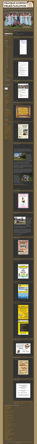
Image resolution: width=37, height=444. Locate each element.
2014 (6, 63)
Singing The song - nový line (8, 430)
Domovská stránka (23, 401)
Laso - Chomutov (6, 115)
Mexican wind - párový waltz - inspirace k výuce (10, 423)
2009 (6, 68)
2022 (6, 45)
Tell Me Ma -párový (7, 436)
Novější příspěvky (16, 401)
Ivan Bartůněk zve (16, 82)
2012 (6, 65)
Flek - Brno (6, 99)
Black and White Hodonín (7, 110)
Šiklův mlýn (6, 137)
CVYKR (5, 98)
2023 (6, 44)
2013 (6, 64)
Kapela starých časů (7, 101)
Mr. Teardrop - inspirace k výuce (8, 424)
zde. (22, 234)
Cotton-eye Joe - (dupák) (7, 414)
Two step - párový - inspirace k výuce (9, 438)
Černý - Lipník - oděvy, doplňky (8, 127)
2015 (6, 62)
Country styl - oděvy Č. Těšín (8, 126)
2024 (6, 43)
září (6, 49)
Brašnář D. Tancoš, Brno (7, 125)
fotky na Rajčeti (6, 71)
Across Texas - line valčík (7, 406)
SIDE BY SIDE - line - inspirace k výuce (9, 429)
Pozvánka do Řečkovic (17, 303)
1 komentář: (17, 100)
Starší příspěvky (30, 401)
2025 (6, 42)
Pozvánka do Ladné (16, 192)
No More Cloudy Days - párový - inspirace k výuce (10, 425)
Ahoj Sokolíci (16, 32)
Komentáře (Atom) (21, 403)
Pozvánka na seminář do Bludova (18, 60)
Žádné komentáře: (18, 120)
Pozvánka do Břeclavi (17, 260)
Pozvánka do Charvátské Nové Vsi (18, 104)
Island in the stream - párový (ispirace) (9, 420)
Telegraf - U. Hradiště (7, 107)
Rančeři (5, 104)
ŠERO (5, 106)
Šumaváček (6, 116)
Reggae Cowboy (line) (7, 426)
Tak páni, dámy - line (7, 435)
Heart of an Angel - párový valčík (8, 417)
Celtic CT (6, 413)
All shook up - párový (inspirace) (8, 407)
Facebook (5, 82)
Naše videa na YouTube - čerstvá (8, 74)
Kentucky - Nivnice (7, 114)
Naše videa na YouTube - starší (8, 75)
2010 (6, 67)
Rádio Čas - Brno (6, 92)
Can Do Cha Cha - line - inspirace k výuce (9, 412)
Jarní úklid (15, 214)
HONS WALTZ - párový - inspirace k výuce (9, 418)
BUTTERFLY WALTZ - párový (8, 411)
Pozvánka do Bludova (17, 359)
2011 (6, 66)
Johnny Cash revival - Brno (7, 100)
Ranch (5, 105)
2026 (6, 41)
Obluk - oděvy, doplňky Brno (8, 131)
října (6, 46)
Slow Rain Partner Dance (7, 432)
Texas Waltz (6, 437)
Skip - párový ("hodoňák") (7, 431)
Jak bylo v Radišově (16, 144)
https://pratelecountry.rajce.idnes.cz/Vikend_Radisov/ (21, 184)
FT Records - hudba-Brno (7, 128)
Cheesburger (6, 419)
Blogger (20, 442)
